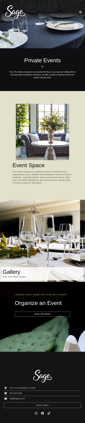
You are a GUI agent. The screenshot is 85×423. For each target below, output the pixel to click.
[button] (80, 12)
